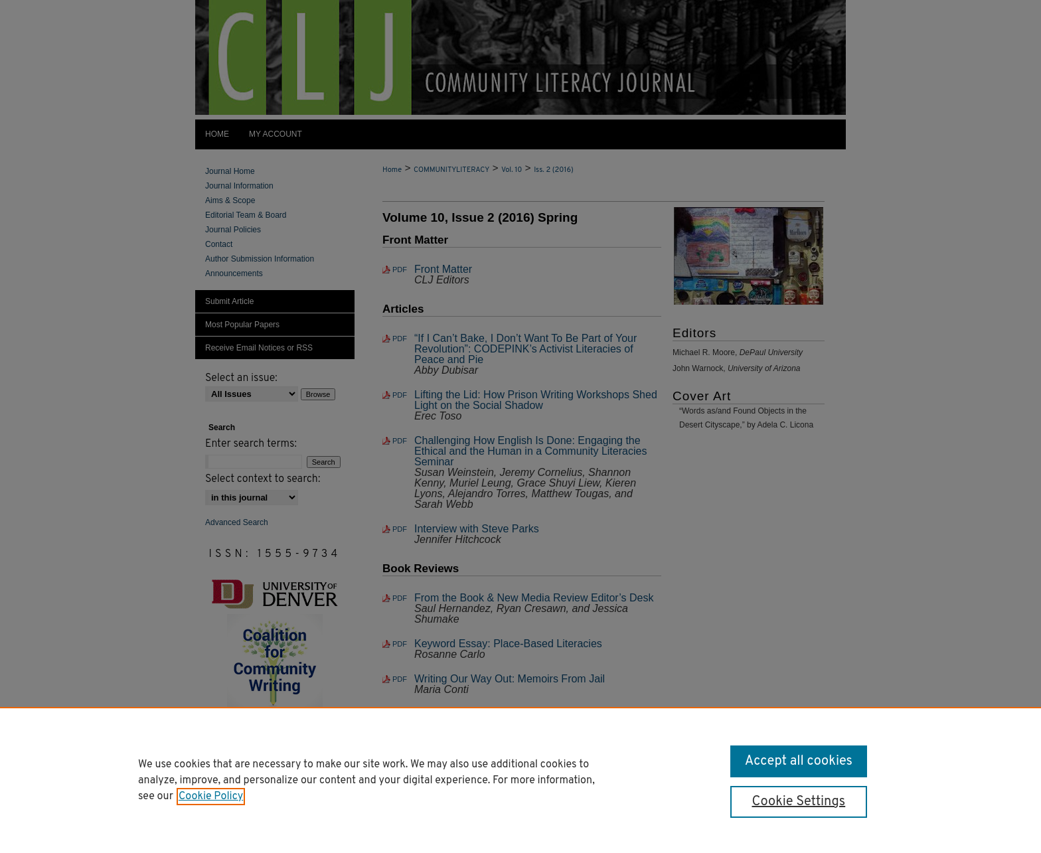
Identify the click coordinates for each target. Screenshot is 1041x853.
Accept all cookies (798, 761)
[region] (520, 780)
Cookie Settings (798, 802)
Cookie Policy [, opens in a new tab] (211, 796)
